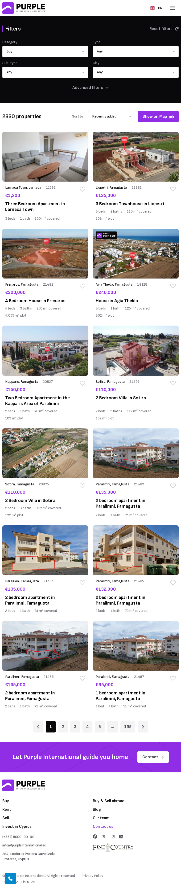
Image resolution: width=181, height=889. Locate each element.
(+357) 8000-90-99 (18, 837)
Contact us (103, 826)
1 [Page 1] (50, 726)
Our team (101, 817)
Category (9, 42)
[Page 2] (143, 726)
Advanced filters (90, 87)
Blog (97, 809)
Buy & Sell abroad (108, 800)
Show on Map (158, 116)
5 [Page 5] (100, 726)
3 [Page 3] (75, 726)
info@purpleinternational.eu (24, 845)
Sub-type (9, 63)
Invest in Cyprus (17, 826)
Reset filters (164, 28)
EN (156, 8)
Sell (5, 817)
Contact (153, 756)
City (96, 63)
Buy (5, 800)
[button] (45, 51)
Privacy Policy (92, 876)
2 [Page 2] (63, 726)
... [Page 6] (112, 726)
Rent (6, 809)
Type (96, 42)
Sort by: (78, 116)
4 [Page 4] (87, 726)
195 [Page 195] (128, 726)
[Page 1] (38, 726)
